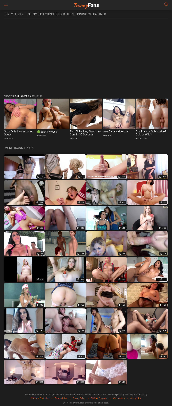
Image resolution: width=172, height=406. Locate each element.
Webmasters (119, 398)
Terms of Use (61, 398)
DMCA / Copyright (99, 398)
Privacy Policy (79, 398)
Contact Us (135, 398)
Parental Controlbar (40, 398)
